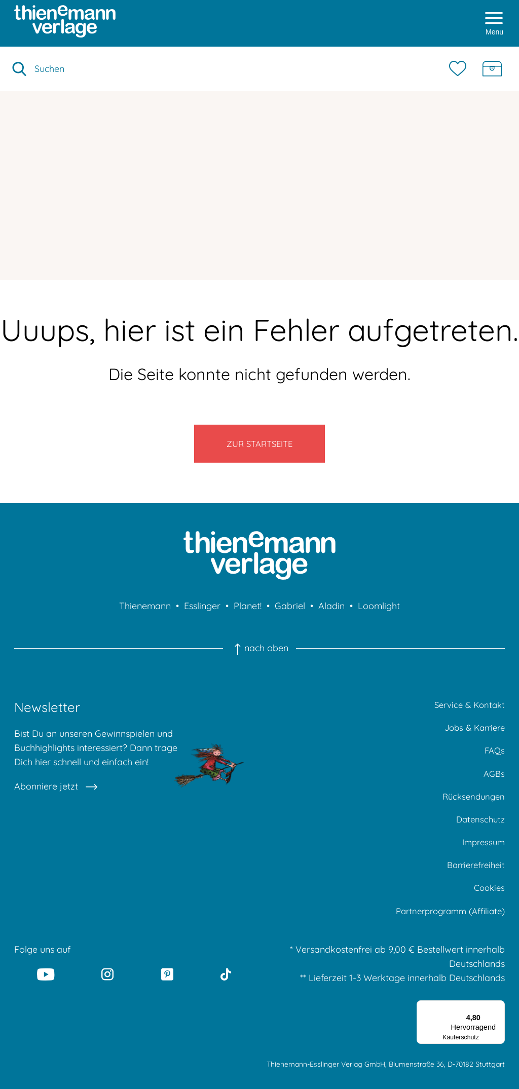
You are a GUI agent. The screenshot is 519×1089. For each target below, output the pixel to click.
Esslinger (202, 614)
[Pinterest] (167, 997)
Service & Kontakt (467, 714)
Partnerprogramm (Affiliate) (445, 932)
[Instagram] (108, 997)
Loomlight (379, 614)
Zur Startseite (260, 448)
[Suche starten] (19, 69)
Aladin (331, 614)
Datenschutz (479, 835)
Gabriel (290, 614)
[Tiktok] (226, 997)
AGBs (493, 787)
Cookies (488, 908)
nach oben (259, 657)
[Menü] (499, 1029)
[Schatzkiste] (492, 69)
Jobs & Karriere (472, 738)
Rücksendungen (471, 811)
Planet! (248, 614)
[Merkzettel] (460, 69)
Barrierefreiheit (473, 884)
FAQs (494, 762)
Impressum (482, 860)
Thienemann (145, 614)
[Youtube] (45, 997)
